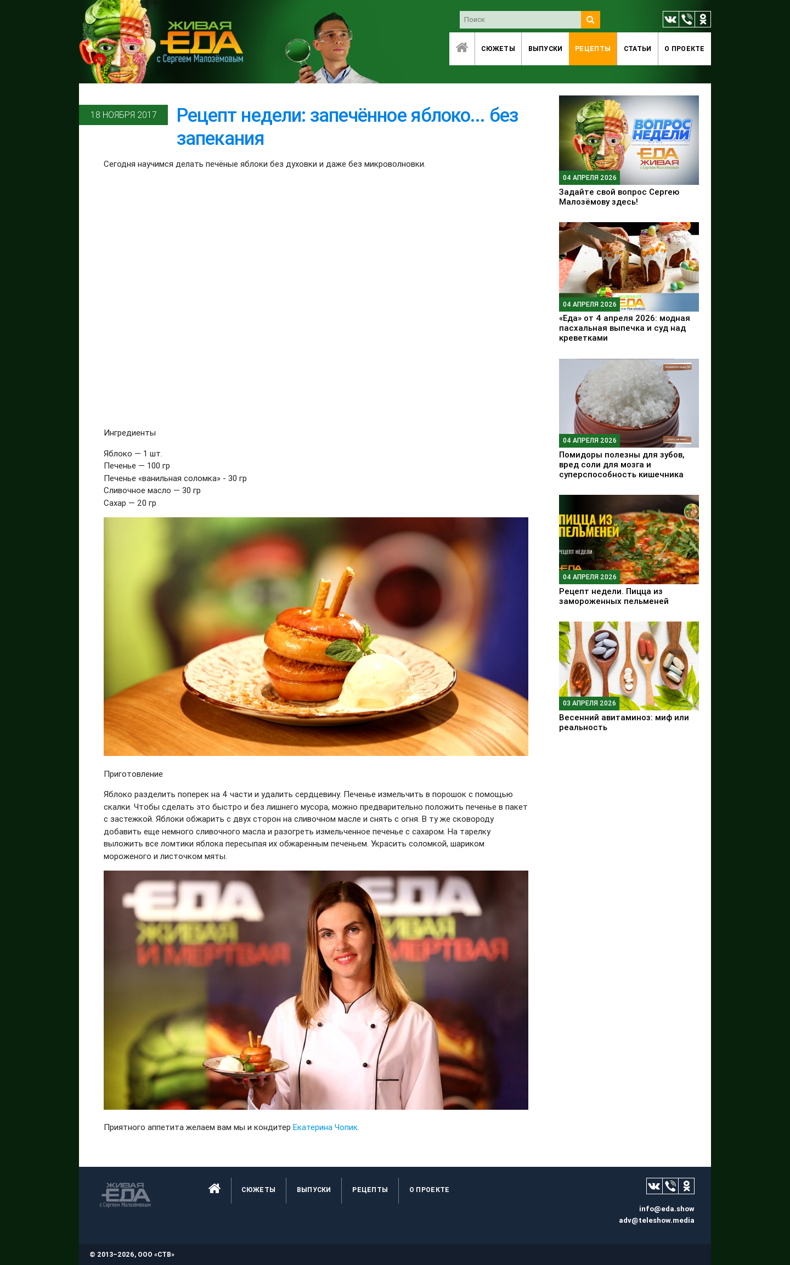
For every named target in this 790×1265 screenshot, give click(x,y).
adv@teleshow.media (657, 1220)
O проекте (684, 48)
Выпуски (545, 48)
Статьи (638, 48)
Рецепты (593, 48)
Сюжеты (498, 48)
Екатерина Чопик (325, 1127)
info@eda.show (667, 1208)
